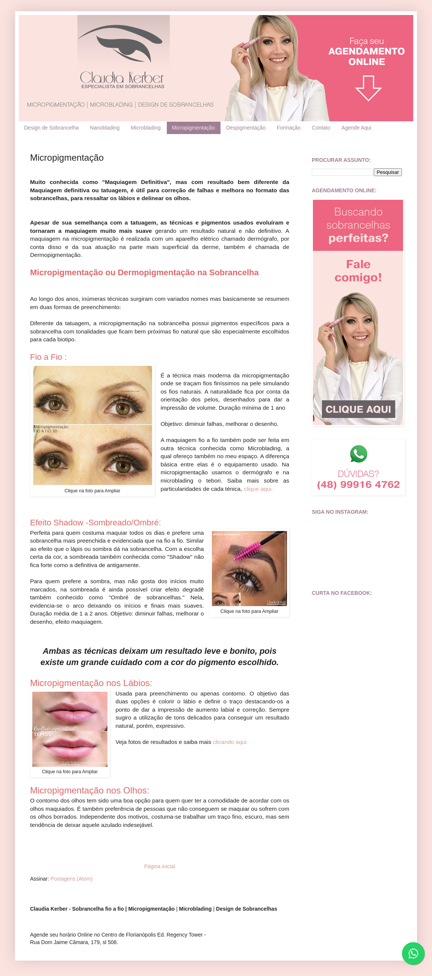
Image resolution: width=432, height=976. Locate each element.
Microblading (145, 128)
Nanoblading (105, 128)
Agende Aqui (356, 128)
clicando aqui (230, 742)
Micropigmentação (193, 128)
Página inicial (159, 866)
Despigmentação (246, 128)
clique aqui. (258, 489)
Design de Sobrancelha (51, 128)
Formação (289, 128)
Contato (321, 128)
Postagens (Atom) (71, 879)
